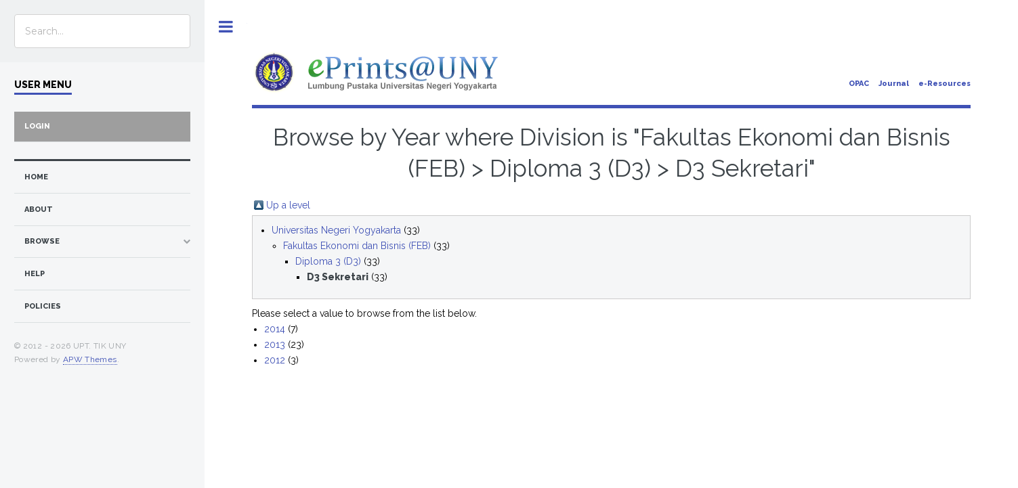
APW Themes (90, 359)
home (36, 177)
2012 (274, 360)
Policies (42, 306)
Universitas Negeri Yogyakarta (336, 230)
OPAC (859, 83)
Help (34, 273)
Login (37, 126)
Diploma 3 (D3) (328, 261)
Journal (893, 83)
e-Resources (944, 83)
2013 (274, 344)
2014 (274, 329)
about (38, 209)
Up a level (288, 205)
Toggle (226, 26)
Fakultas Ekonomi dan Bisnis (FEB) (357, 245)
